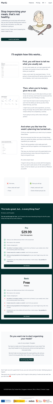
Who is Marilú (36, 389)
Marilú (4, 3)
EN (44, 3)
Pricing (38, 3)
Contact (43, 389)
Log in (50, 3)
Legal (47, 389)
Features (31, 3)
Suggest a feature (27, 389)
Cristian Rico (17, 389)
